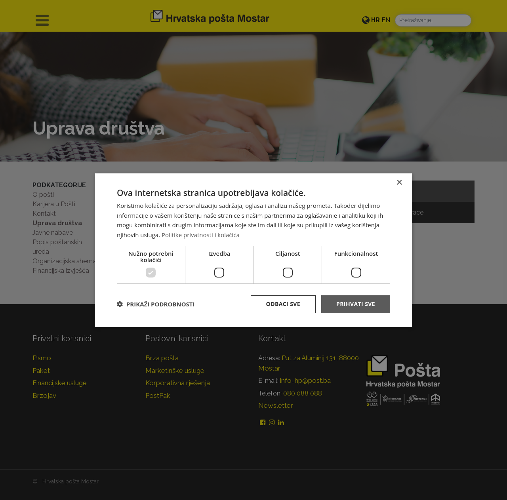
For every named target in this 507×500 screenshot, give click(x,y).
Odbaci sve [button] (283, 304)
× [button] (399, 182)
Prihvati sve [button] (355, 304)
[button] (155, 304)
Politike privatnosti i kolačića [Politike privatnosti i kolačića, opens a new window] (201, 235)
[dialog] (253, 250)
